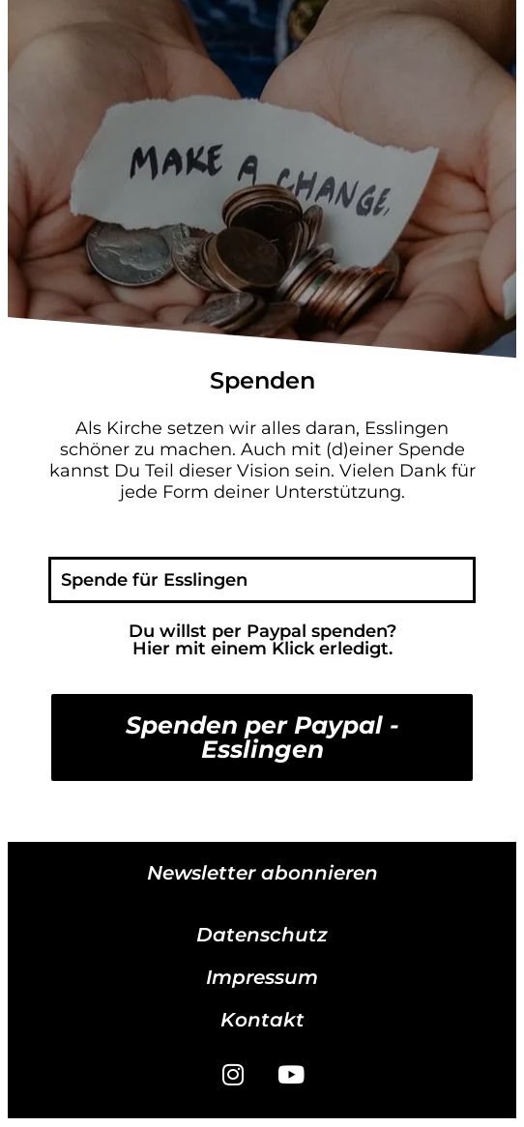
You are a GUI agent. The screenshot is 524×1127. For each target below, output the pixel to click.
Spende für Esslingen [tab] (154, 580)
